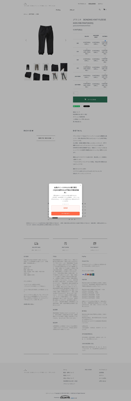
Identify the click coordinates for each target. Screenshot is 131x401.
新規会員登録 (92, 3)
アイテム (58, 10)
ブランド (72, 10)
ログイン (100, 3)
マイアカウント (82, 3)
